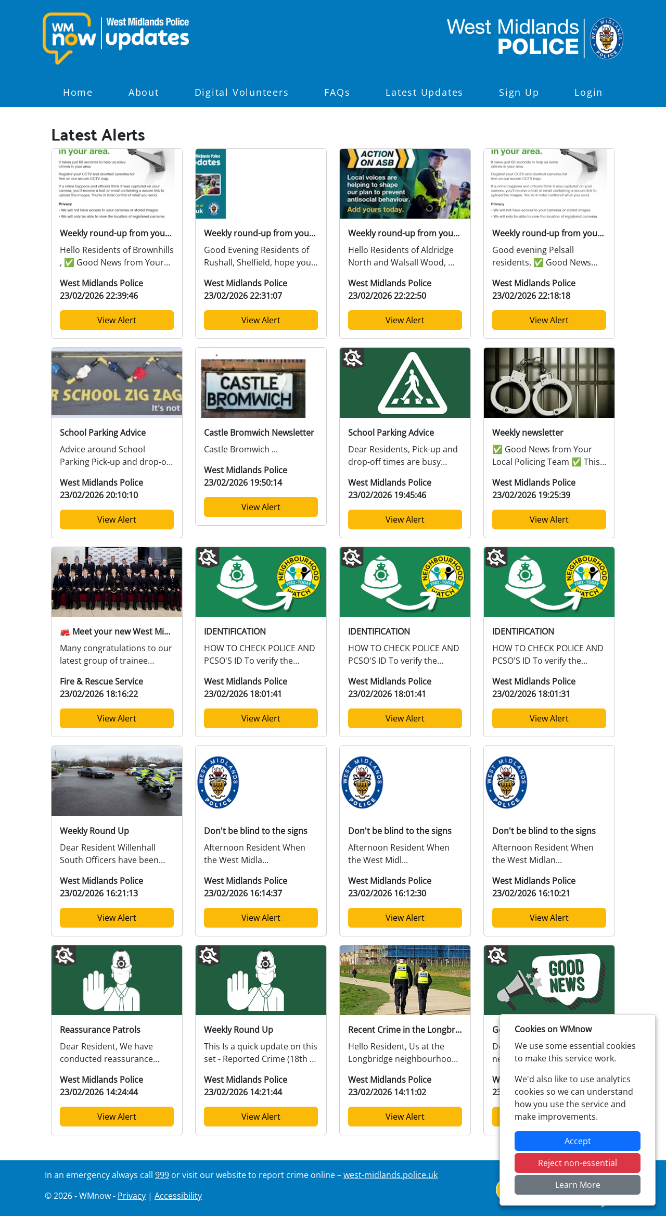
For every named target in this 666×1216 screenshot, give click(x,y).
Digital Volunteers (242, 92)
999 (162, 1175)
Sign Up (519, 92)
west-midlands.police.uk (390, 1175)
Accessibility (178, 1195)
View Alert (116, 320)
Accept (578, 1141)
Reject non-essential (577, 1163)
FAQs (337, 92)
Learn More (577, 1184)
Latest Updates (425, 92)
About (144, 92)
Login (588, 92)
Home (78, 92)
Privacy (132, 1195)
